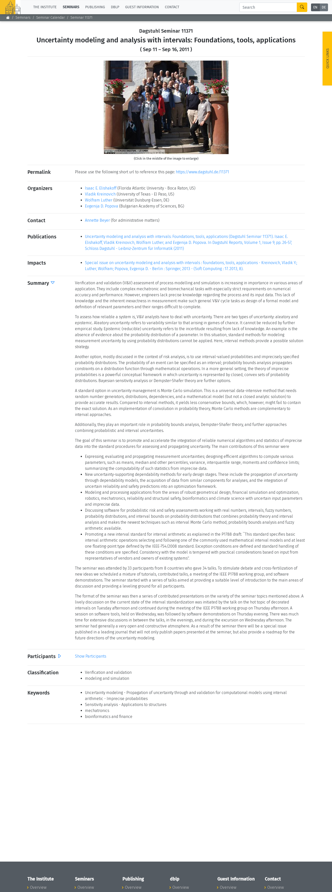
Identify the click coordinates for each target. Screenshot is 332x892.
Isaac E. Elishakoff (100, 188)
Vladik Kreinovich (100, 194)
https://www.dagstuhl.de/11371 (202, 172)
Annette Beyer (97, 220)
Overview (38, 887)
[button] (113, 107)
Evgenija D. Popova (101, 206)
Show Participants (90, 656)
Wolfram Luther (98, 200)
